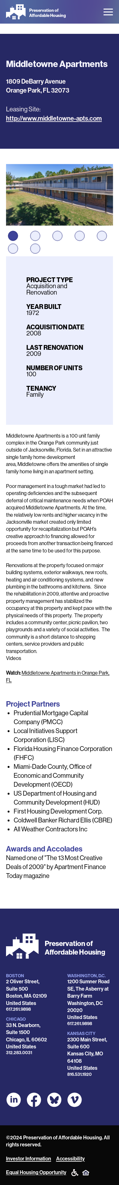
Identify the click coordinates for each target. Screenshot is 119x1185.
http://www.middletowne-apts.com (54, 118)
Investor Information (28, 1159)
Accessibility (70, 1159)
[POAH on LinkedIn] (13, 1099)
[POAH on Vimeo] (74, 1099)
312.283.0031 (19, 1052)
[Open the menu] (108, 12)
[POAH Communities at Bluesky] (54, 1099)
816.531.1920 (79, 1074)
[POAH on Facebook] (34, 1099)
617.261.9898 (18, 1009)
